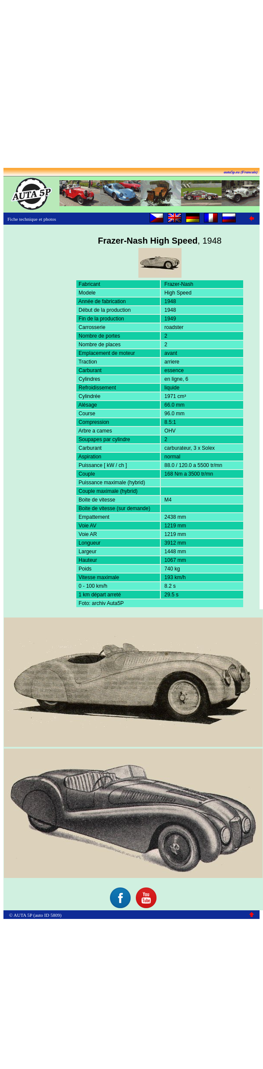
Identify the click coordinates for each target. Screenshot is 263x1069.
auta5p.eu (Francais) (241, 172)
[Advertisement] (130, 84)
